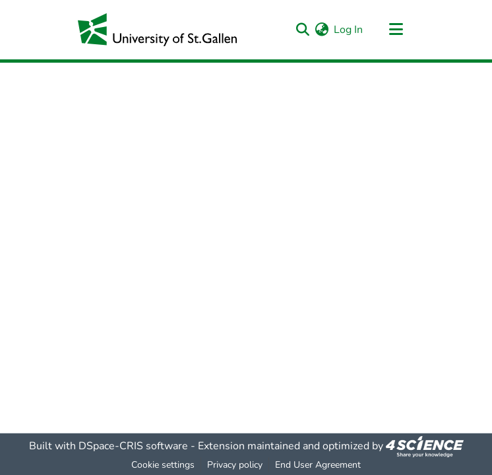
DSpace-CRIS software (133, 446)
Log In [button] (349, 29)
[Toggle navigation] (395, 29)
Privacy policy (234, 465)
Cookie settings (163, 465)
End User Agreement (318, 465)
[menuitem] (321, 30)
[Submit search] (302, 30)
